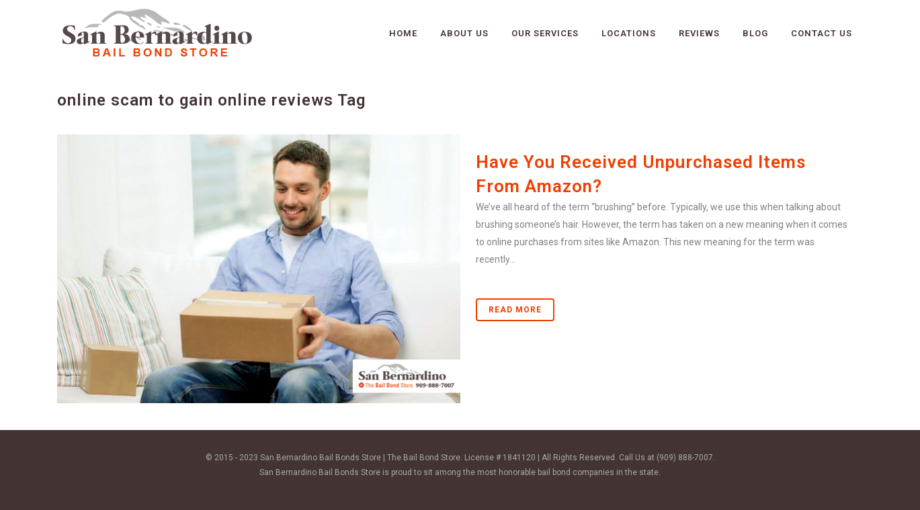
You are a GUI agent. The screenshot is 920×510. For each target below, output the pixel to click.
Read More (515, 309)
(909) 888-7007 (685, 457)
